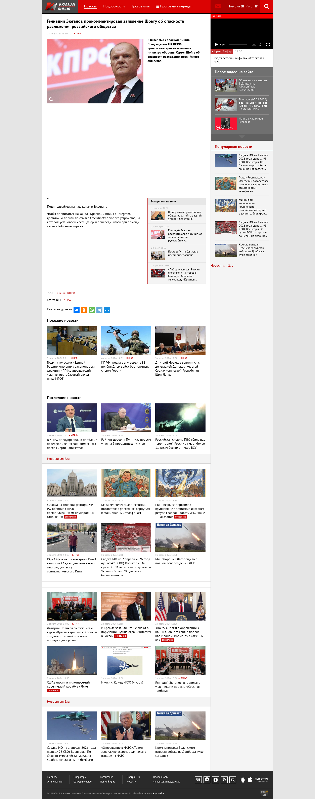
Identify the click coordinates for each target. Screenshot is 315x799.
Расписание (106, 777)
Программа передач (174, 6)
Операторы (80, 777)
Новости (90, 6)
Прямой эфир (107, 781)
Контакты (52, 777)
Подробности (114, 6)
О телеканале (54, 781)
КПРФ (70, 293)
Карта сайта (158, 793)
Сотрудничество (83, 781)
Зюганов (60, 293)
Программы (140, 6)
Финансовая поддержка (166, 781)
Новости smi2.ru (58, 459)
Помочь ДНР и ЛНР (243, 6)
